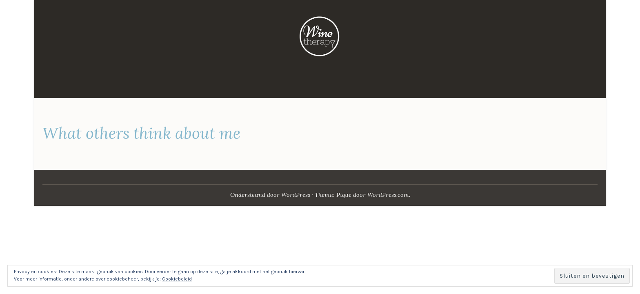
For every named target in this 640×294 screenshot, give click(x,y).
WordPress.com (388, 194)
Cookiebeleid (177, 279)
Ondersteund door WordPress (270, 194)
